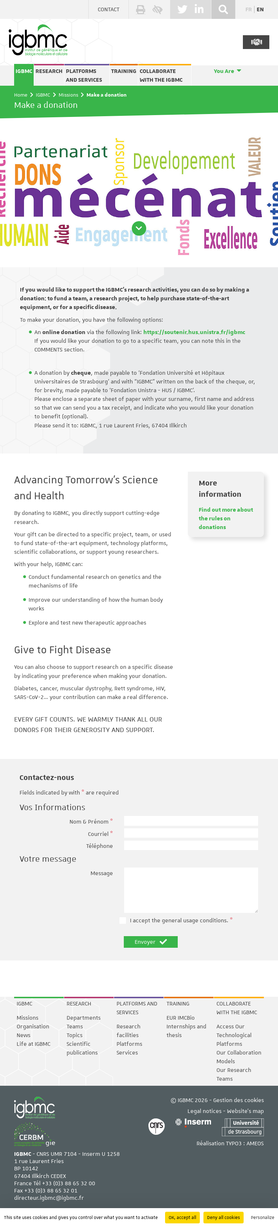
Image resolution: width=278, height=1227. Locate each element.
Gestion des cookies (238, 1100)
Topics (75, 1035)
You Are (224, 71)
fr (248, 9)
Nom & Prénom (91, 821)
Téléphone (99, 846)
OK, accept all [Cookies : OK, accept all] (182, 1217)
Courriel (100, 834)
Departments (84, 1017)
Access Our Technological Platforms (234, 1035)
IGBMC (24, 71)
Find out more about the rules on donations (226, 518)
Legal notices (205, 1111)
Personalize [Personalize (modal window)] (262, 1217)
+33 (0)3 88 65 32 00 (68, 1183)
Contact (108, 9)
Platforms (129, 1044)
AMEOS (255, 1143)
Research (49, 71)
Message (101, 873)
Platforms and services (84, 76)
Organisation (33, 1026)
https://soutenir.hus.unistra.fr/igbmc (194, 332)
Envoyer (151, 942)
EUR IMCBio (181, 1017)
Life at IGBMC (33, 1044)
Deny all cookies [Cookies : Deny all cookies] (223, 1217)
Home (21, 95)
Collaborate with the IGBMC (161, 76)
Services (127, 1052)
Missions (68, 95)
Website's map (245, 1111)
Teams (75, 1026)
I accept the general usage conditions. (181, 920)
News (23, 1035)
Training (123, 71)
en (260, 9)
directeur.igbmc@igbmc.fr (49, 1198)
